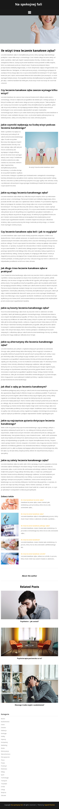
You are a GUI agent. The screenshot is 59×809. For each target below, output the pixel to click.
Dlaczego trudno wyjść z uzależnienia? (29, 705)
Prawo (3, 763)
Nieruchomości (5, 754)
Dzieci (3, 724)
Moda (3, 748)
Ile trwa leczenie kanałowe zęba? (32, 514)
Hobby (3, 736)
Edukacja (3, 730)
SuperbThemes (49, 805)
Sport (2, 775)
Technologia (5, 778)
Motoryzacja (5, 751)
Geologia (3, 733)
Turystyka (4, 784)
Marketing (4, 745)
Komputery (4, 742)
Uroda (3, 786)
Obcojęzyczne (5, 757)
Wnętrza (3, 792)
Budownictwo (5, 722)
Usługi (3, 789)
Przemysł (4, 766)
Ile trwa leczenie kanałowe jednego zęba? (35, 526)
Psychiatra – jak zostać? (29, 621)
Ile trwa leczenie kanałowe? (30, 540)
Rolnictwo (4, 769)
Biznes (3, 719)
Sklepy (3, 772)
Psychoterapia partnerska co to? (29, 658)
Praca (2, 760)
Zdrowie (3, 795)
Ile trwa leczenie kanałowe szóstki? (33, 554)
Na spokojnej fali (28, 4)
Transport (4, 781)
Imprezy (3, 739)
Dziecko (3, 727)
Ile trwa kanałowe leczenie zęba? (32, 500)
